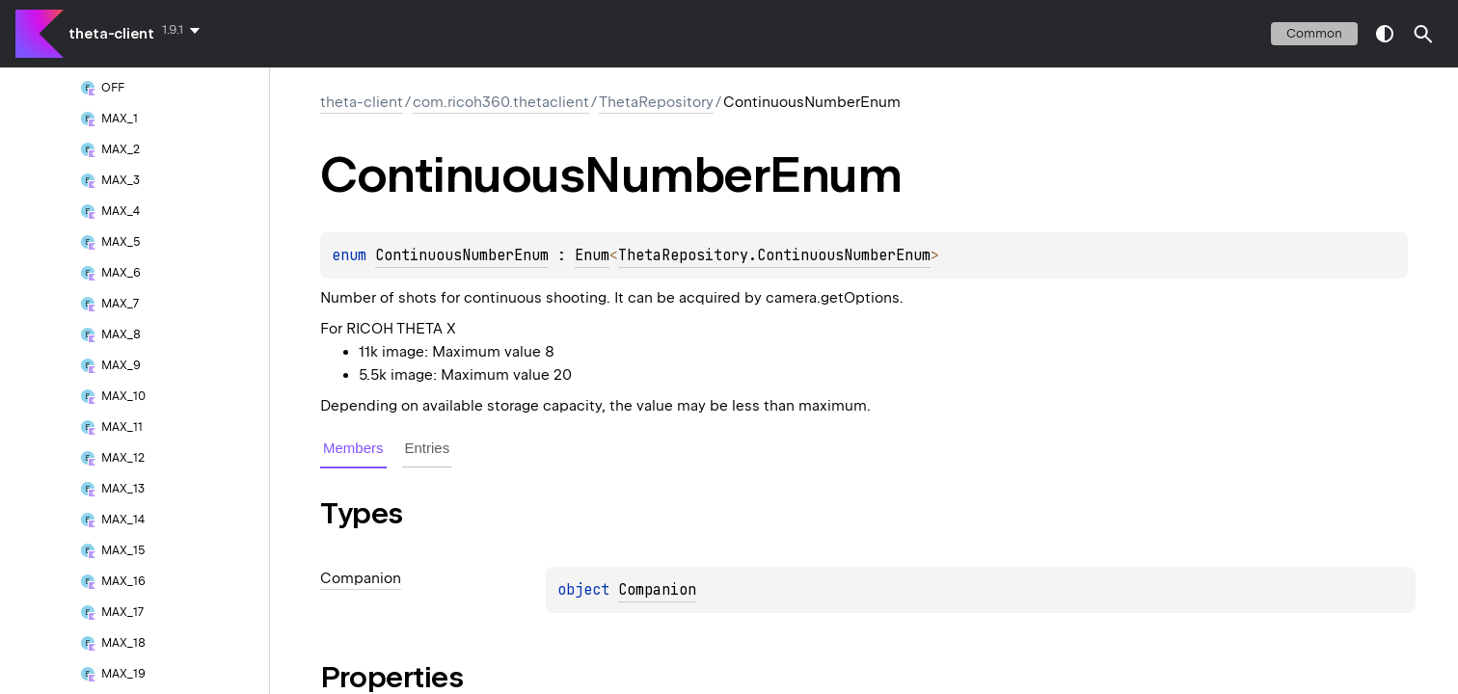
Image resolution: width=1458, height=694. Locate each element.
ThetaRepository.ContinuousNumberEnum (774, 255)
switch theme (1384, 33)
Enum (592, 255)
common (1314, 33)
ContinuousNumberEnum (462, 255)
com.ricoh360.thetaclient (501, 102)
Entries (427, 448)
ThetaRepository (656, 102)
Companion (657, 590)
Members (353, 448)
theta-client (111, 33)
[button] (1423, 33)
